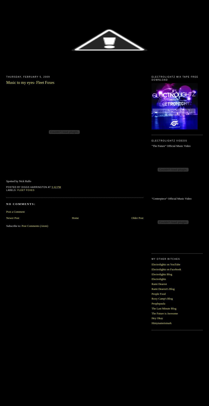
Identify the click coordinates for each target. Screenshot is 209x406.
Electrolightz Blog (162, 274)
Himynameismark (162, 323)
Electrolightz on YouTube (166, 264)
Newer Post (12, 218)
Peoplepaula (158, 303)
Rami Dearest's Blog (163, 289)
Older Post (137, 218)
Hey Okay (157, 318)
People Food (159, 293)
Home (75, 218)
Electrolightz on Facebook (166, 269)
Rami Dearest (159, 284)
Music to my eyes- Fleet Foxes (30, 82)
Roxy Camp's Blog (162, 298)
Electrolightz (159, 279)
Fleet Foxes (26, 190)
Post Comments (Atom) (35, 226)
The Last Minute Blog (164, 308)
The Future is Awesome (165, 313)
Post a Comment (15, 211)
